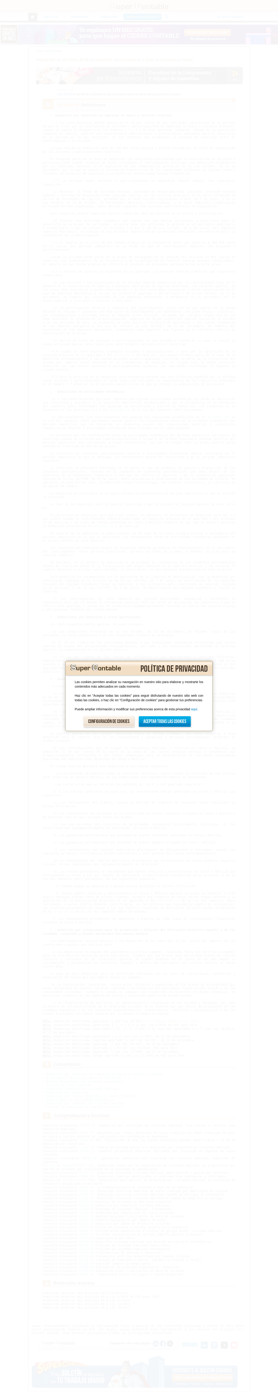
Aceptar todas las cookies (164, 721)
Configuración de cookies (108, 721)
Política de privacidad (174, 669)
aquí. (194, 709)
